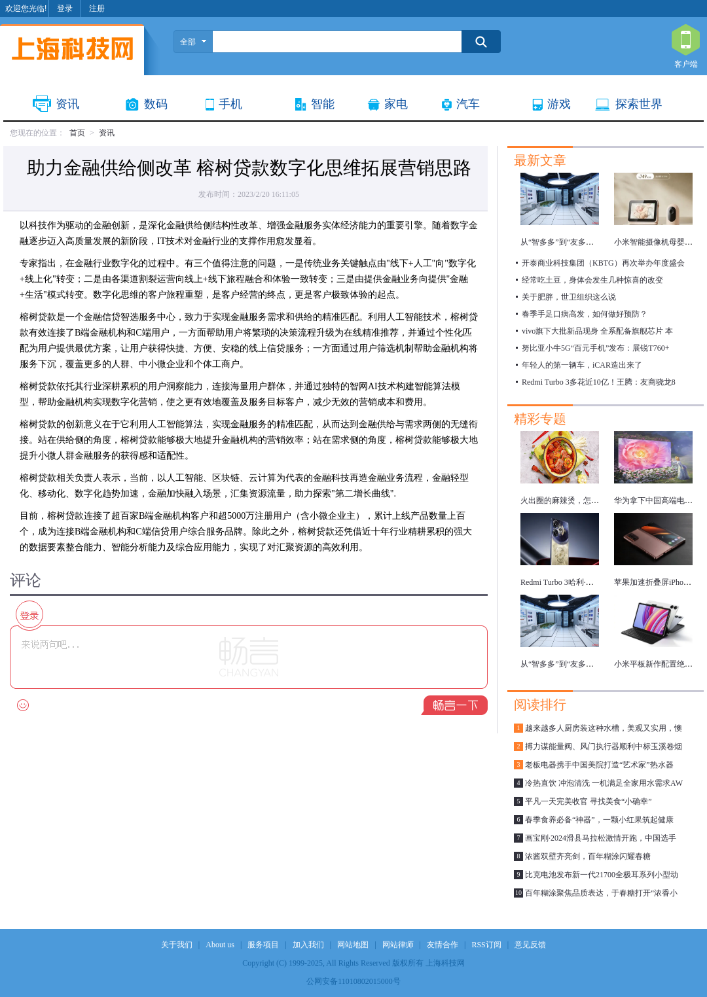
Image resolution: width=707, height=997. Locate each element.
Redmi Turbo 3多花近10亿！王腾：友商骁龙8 (599, 382)
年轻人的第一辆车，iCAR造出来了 (582, 365)
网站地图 (353, 944)
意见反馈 (530, 944)
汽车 (468, 104)
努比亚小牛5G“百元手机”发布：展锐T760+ (595, 348)
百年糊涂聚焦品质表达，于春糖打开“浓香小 (601, 893)
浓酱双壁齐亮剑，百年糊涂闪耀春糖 (588, 856)
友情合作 (442, 944)
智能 (323, 104)
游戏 (559, 104)
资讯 (67, 104)
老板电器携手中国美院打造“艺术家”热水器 (599, 764)
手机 (230, 104)
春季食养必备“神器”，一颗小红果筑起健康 (599, 819)
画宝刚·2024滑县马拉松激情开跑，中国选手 (600, 838)
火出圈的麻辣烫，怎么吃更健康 (575, 500)
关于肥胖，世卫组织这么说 (569, 297)
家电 (396, 104)
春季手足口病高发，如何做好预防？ (584, 314)
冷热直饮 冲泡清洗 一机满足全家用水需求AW (604, 783)
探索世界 (638, 104)
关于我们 (176, 944)
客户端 (686, 40)
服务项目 (263, 944)
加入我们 (308, 944)
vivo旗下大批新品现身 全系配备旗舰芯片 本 (597, 331)
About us (220, 944)
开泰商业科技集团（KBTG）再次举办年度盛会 (603, 263)
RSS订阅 (486, 944)
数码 (156, 104)
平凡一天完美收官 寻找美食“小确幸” (588, 801)
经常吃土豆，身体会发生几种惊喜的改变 (592, 280)
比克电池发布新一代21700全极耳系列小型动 (601, 874)
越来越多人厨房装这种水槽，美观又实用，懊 (603, 728)
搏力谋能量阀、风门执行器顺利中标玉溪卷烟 (603, 746)
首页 (77, 132)
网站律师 (398, 944)
